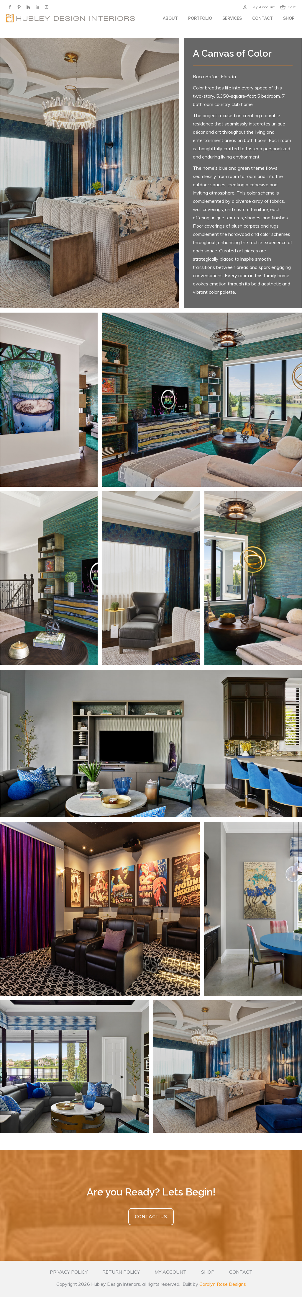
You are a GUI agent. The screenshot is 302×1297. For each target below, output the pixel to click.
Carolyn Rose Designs (222, 1284)
